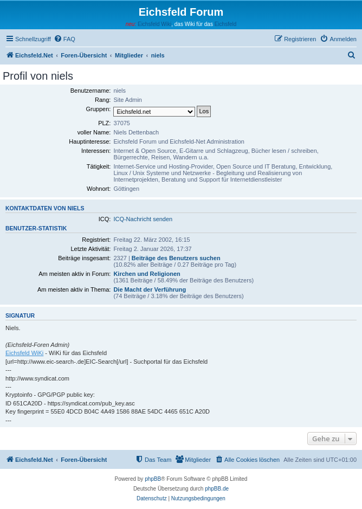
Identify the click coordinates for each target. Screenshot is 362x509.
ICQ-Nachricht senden (142, 219)
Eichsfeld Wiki (154, 24)
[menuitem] (64, 39)
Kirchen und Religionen (146, 273)
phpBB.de (217, 489)
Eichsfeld (226, 24)
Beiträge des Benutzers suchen (176, 258)
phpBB (153, 479)
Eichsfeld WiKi (24, 353)
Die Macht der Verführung (149, 289)
